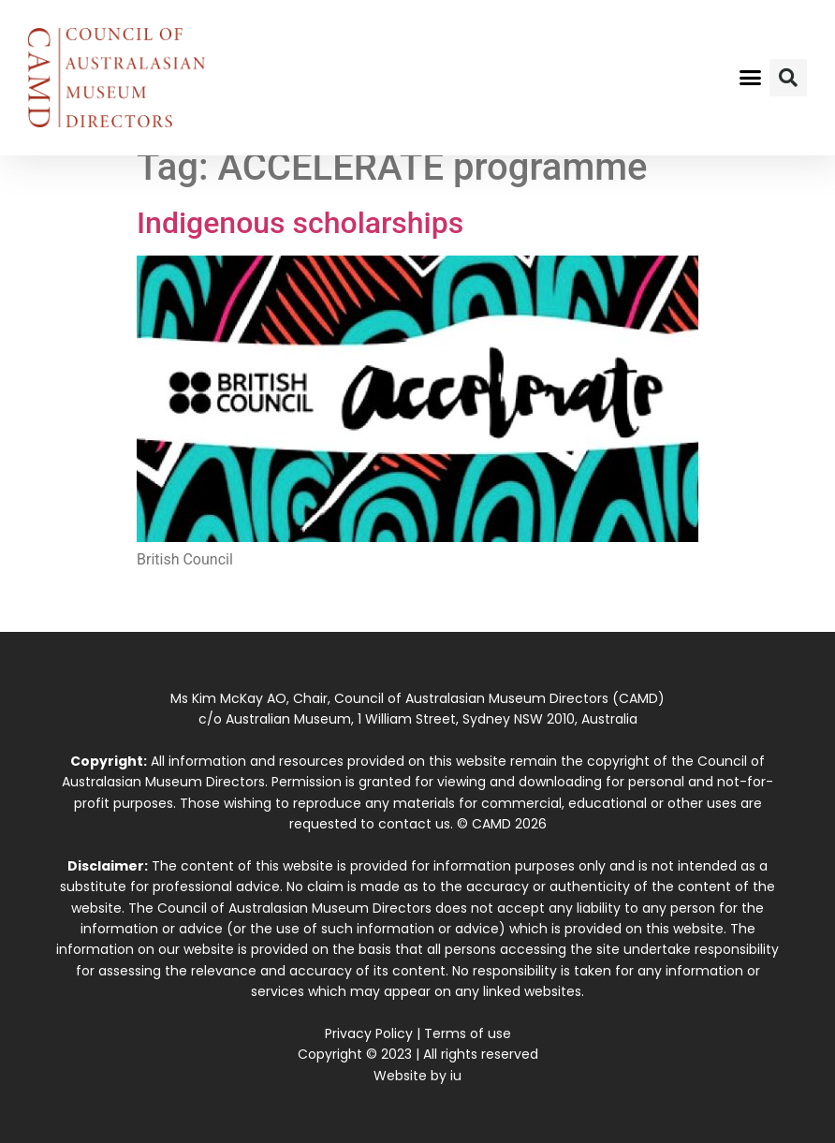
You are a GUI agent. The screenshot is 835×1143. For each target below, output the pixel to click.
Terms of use (467, 1033)
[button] (751, 77)
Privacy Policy (369, 1033)
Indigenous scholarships (300, 223)
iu (455, 1075)
